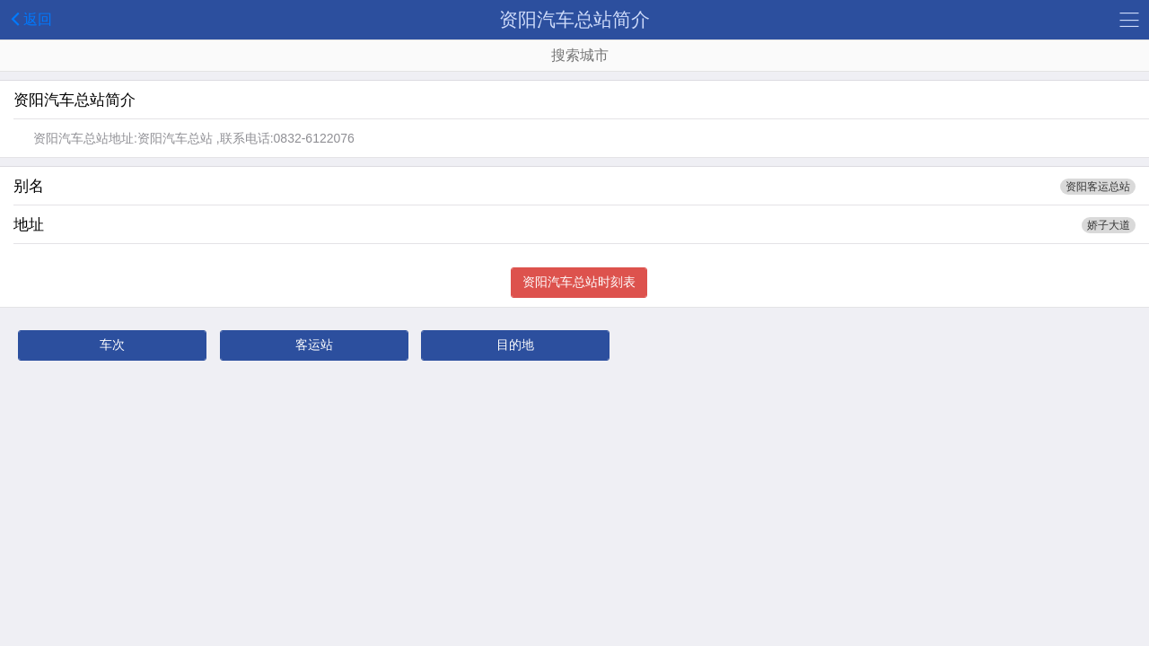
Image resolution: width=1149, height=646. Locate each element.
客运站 (314, 344)
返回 (28, 19)
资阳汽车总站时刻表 (579, 282)
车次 (112, 344)
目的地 (515, 344)
